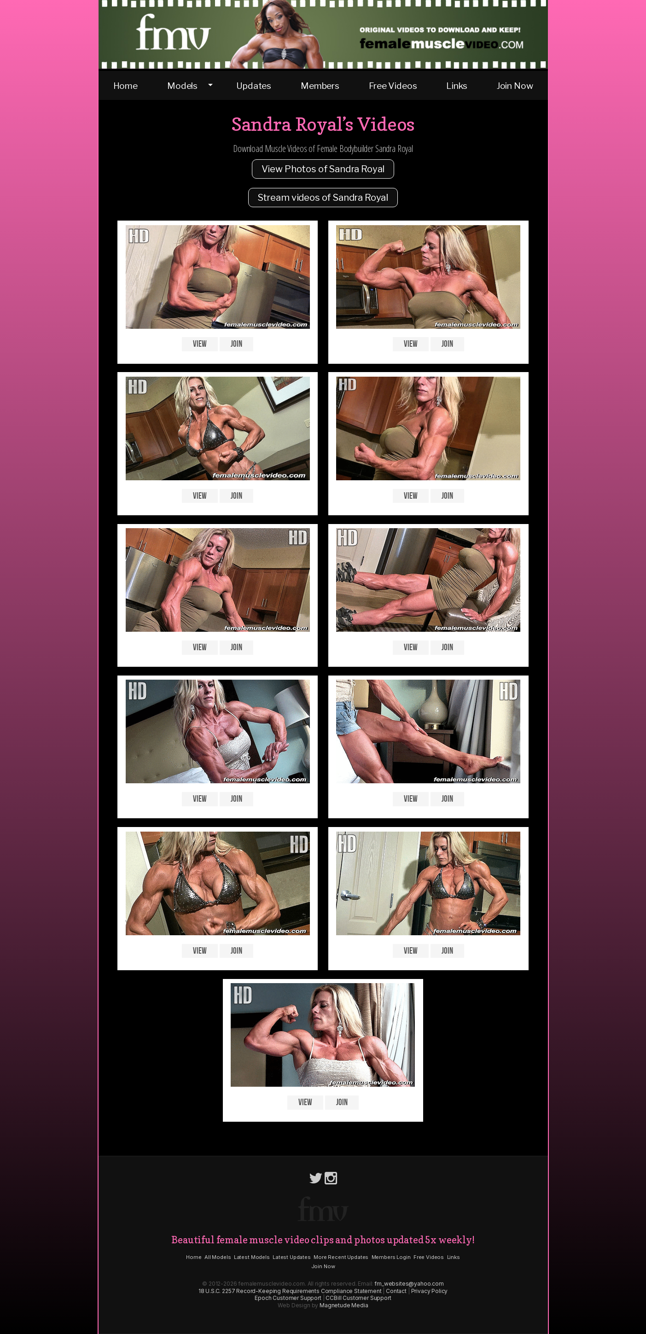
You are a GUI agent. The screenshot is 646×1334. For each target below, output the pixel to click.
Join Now (515, 85)
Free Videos (393, 85)
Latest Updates (292, 1257)
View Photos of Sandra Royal (323, 169)
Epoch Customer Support (288, 1297)
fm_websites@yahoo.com (409, 1283)
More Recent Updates (341, 1257)
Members (320, 85)
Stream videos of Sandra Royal (323, 197)
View (199, 344)
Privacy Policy (429, 1290)
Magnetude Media (344, 1305)
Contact (396, 1290)
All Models (217, 1257)
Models (182, 85)
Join (236, 344)
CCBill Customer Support (358, 1297)
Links (456, 85)
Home (125, 85)
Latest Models (252, 1257)
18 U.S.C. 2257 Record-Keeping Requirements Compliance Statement (290, 1290)
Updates (253, 85)
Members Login (391, 1257)
